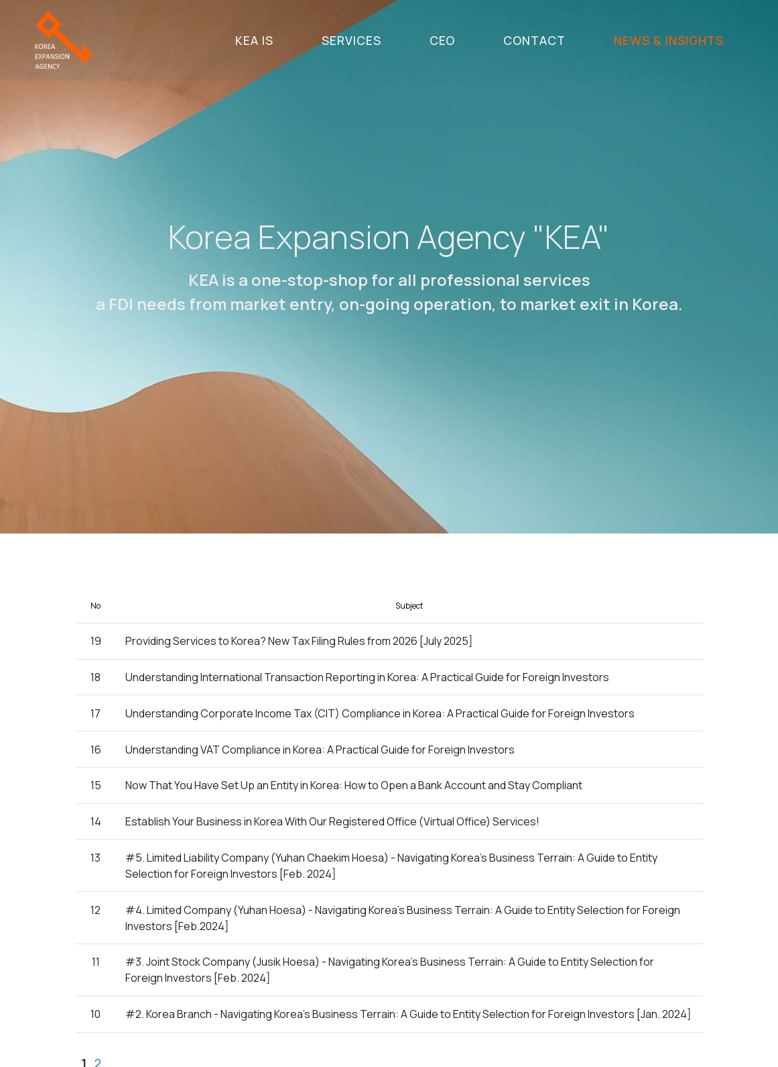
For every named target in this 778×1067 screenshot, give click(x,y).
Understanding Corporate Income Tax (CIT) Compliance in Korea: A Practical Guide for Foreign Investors (380, 714)
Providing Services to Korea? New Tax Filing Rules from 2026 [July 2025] (299, 641)
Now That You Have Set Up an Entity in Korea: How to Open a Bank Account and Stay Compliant (353, 785)
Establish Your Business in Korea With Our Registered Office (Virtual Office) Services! (332, 822)
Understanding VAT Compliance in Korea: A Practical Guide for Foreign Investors (320, 750)
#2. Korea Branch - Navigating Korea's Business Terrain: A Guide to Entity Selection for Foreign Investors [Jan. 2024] (408, 1014)
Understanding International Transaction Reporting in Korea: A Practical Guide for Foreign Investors (367, 677)
